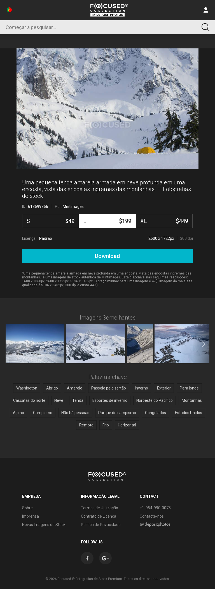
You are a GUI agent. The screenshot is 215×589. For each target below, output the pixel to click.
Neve (58, 400)
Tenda (77, 400)
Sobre (27, 508)
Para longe (189, 388)
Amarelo (74, 388)
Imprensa (30, 516)
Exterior (164, 388)
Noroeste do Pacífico (154, 400)
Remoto (86, 425)
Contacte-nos (152, 516)
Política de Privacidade (101, 524)
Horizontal (127, 425)
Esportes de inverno (109, 400)
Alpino (18, 412)
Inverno (141, 388)
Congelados (155, 412)
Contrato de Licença (98, 516)
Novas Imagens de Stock (44, 524)
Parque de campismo (117, 412)
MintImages (73, 206)
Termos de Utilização (99, 508)
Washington (26, 388)
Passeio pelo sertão (108, 388)
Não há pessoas (75, 412)
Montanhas (192, 400)
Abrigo (52, 388)
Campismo (42, 412)
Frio (105, 425)
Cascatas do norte (29, 400)
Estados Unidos (188, 412)
